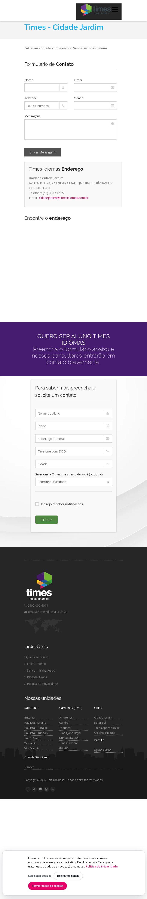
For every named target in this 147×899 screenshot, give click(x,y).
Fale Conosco (35, 664)
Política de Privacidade (102, 866)
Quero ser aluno (36, 657)
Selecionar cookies (40, 875)
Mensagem (32, 116)
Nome (28, 80)
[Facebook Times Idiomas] (28, 789)
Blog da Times (35, 677)
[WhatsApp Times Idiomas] (46, 789)
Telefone (30, 98)
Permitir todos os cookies (47, 885)
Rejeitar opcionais (68, 875)
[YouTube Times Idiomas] (34, 789)
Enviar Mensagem (42, 152)
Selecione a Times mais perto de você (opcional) (69, 474)
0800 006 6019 (36, 605)
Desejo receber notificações (59, 504)
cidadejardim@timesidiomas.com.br (63, 198)
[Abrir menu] (115, 10)
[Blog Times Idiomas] (53, 789)
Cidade (78, 98)
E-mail (78, 80)
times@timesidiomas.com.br (46, 612)
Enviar (46, 520)
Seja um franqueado (39, 670)
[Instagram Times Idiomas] (40, 789)
